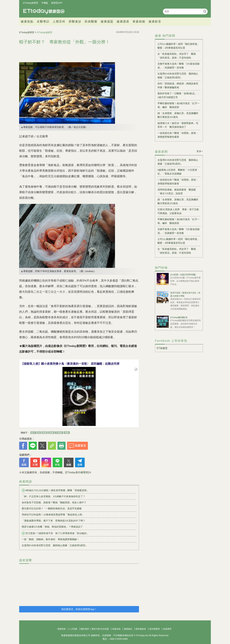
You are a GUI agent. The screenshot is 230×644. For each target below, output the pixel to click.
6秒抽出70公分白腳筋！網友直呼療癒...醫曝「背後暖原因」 (55, 490)
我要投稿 (61, 629)
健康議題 (107, 21)
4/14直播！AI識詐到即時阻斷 (183, 274)
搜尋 (205, 11)
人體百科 (59, 21)
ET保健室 (162, 348)
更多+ (200, 151)
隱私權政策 (141, 629)
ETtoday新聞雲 (30, 3)
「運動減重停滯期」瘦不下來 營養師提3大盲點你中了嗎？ (53, 520)
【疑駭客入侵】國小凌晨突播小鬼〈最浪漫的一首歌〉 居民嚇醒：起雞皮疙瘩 (70, 363)
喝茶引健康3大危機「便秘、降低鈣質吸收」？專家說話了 (52, 526)
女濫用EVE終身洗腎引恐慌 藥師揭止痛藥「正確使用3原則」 (55, 545)
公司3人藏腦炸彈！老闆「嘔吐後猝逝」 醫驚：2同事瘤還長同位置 (178, 46)
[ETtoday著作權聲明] (77, 472)
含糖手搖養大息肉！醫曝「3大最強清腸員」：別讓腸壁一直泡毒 (178, 65)
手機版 (44, 3)
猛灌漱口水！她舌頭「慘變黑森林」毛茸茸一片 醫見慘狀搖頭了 (177, 125)
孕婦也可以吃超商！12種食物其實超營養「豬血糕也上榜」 (53, 514)
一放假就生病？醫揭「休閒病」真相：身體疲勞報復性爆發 (177, 135)
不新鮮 (59, 432)
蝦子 (33, 432)
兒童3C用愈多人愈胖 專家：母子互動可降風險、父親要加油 (178, 211)
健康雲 (44, 11)
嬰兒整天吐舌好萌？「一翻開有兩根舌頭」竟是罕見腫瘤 (52, 508)
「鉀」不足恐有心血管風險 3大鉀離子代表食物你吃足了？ (53, 496)
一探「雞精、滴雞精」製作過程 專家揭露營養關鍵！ (50, 539)
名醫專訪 (43, 21)
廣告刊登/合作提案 (100, 629)
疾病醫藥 (91, 21)
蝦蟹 (44, 432)
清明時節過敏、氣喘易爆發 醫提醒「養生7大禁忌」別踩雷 (176, 191)
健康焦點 (27, 21)
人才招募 (73, 629)
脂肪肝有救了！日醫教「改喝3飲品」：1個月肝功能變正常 (178, 95)
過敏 (51, 432)
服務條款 (128, 629)
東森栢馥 (139, 21)
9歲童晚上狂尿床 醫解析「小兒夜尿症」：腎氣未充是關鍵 (177, 171)
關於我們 (85, 629)
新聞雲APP (56, 3)
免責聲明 (167, 629)
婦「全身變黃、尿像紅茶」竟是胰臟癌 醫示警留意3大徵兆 (178, 115)
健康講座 (123, 21)
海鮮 (67, 432)
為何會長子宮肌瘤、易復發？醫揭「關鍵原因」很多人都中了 (54, 502)
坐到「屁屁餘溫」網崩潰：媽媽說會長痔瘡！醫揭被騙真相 (177, 85)
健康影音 (155, 21)
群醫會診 (75, 21)
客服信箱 (116, 629)
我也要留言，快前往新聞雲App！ (79, 609)
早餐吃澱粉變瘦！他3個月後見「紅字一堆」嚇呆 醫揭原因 (178, 105)
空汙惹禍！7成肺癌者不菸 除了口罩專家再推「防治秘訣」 (55, 533)
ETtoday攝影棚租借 (178, 317)
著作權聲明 (154, 629)
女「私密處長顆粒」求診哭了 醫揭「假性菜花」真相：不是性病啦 (176, 55)
